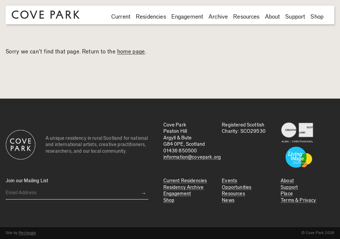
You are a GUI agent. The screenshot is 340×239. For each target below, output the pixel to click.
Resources (246, 17)
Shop (316, 17)
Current (120, 17)
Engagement (187, 17)
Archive (218, 17)
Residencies (151, 17)
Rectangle (27, 233)
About (272, 17)
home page (131, 52)
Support (295, 17)
